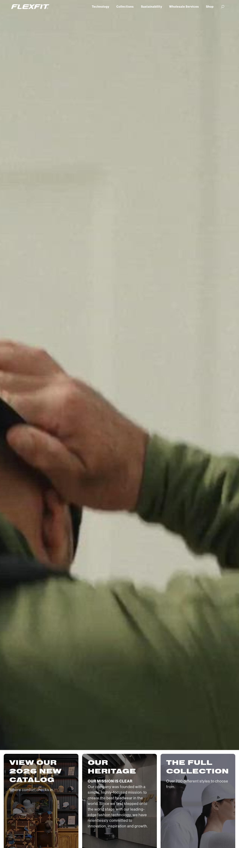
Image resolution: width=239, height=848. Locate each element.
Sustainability (151, 6)
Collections (125, 6)
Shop (210, 6)
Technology (100, 6)
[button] (222, 6)
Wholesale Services (184, 6)
